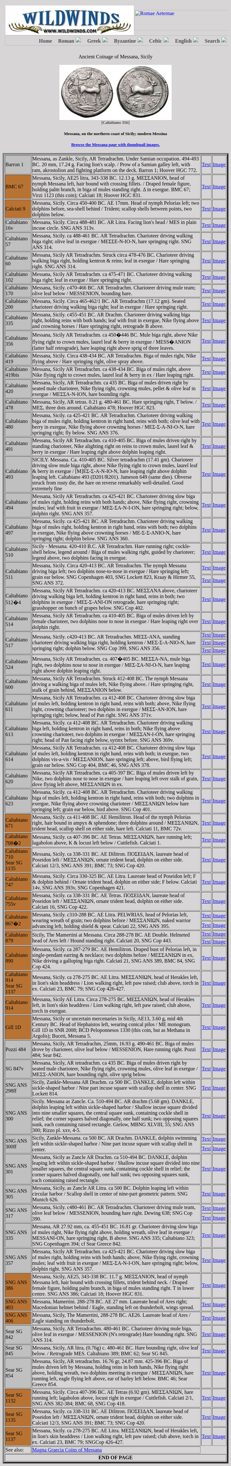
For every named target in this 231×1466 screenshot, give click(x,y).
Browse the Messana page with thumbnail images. (115, 144)
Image (219, 164)
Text (206, 164)
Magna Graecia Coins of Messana (67, 1450)
